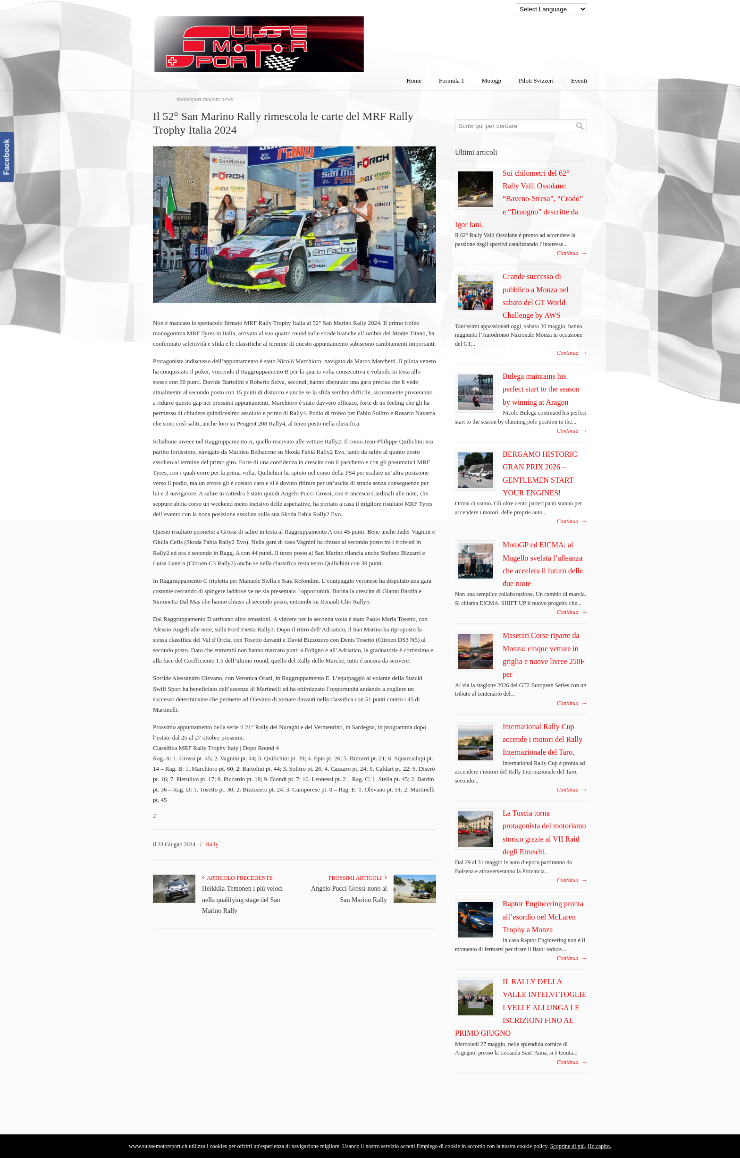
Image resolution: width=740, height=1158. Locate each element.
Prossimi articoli (357, 878)
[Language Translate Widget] (551, 9)
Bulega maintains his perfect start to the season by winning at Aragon (541, 389)
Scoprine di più (567, 1146)
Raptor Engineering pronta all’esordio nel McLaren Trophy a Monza (543, 917)
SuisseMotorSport (299, 38)
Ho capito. (599, 1146)
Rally (212, 844)
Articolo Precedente (237, 878)
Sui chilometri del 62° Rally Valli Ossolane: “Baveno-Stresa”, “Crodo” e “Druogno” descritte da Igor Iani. (519, 199)
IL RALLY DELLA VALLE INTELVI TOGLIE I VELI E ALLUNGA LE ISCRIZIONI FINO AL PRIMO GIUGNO (521, 1007)
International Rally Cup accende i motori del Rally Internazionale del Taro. (542, 740)
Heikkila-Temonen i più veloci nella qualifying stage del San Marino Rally (242, 900)
